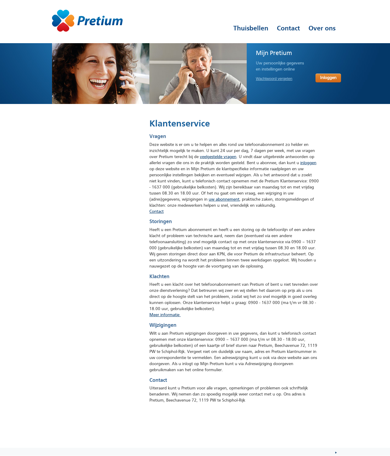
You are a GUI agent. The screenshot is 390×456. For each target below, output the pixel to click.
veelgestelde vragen (218, 157)
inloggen (308, 163)
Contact (156, 212)
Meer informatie (165, 315)
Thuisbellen (250, 28)
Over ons (322, 28)
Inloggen (328, 78)
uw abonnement (224, 200)
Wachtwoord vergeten (274, 79)
